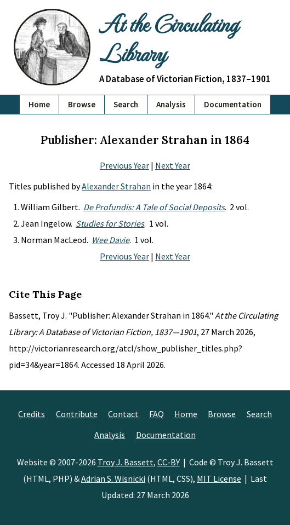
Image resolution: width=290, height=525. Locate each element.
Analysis (171, 104)
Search (125, 104)
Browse (81, 104)
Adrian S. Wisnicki (113, 478)
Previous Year (124, 165)
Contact (123, 413)
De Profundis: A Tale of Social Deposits (154, 206)
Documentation (232, 104)
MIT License (219, 478)
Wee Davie (110, 239)
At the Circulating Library (168, 37)
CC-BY (168, 462)
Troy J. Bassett (125, 462)
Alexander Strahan (116, 186)
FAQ (156, 413)
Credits (31, 413)
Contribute (77, 413)
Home (39, 104)
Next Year (172, 165)
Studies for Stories (110, 223)
